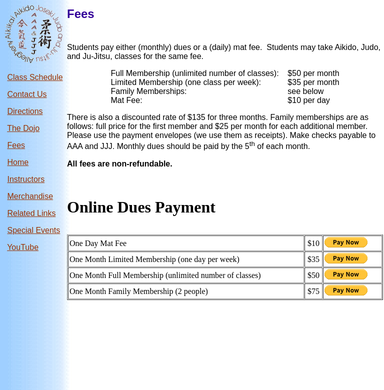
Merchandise (30, 196)
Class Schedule (34, 77)
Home (17, 162)
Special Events (33, 230)
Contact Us (26, 94)
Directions (24, 111)
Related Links (31, 213)
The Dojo (23, 128)
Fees (16, 145)
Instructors (25, 179)
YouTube (22, 247)
